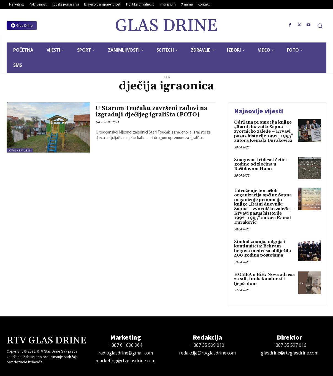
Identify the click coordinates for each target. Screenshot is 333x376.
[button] (319, 25)
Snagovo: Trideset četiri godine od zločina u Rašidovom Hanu (260, 164)
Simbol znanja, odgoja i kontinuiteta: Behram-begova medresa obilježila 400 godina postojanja (262, 248)
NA (98, 122)
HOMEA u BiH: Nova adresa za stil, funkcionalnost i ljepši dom (264, 279)
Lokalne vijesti (20, 150)
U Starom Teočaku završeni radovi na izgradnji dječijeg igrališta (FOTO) (151, 111)
